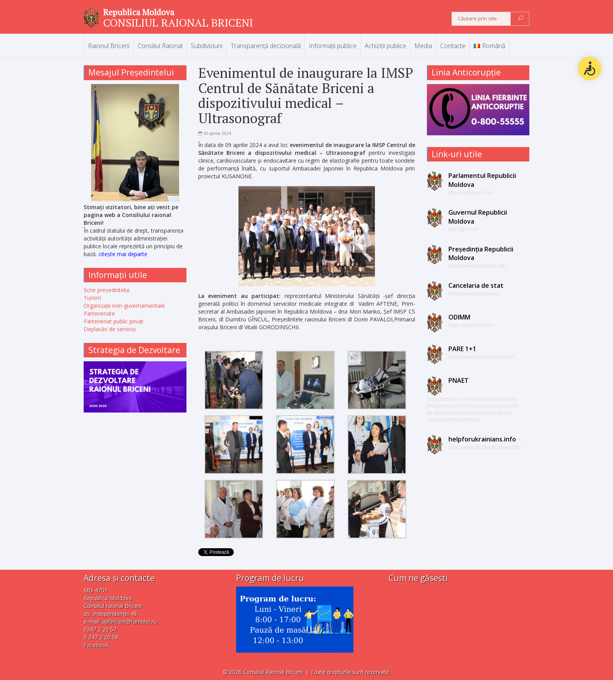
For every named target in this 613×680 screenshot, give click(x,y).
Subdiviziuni (206, 45)
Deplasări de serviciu (110, 329)
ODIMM (459, 317)
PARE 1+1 (462, 348)
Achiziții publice (385, 45)
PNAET (458, 380)
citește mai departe (123, 254)
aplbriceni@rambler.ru (129, 621)
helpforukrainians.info (482, 439)
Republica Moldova (138, 12)
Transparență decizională (266, 45)
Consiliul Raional (160, 45)
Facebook (96, 645)
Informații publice (333, 45)
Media (423, 45)
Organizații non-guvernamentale (124, 305)
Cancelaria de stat (476, 285)
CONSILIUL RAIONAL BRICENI (178, 22)
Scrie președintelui (106, 290)
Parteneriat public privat (113, 321)
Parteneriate (99, 313)
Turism (92, 297)
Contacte (453, 45)
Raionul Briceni (108, 45)
